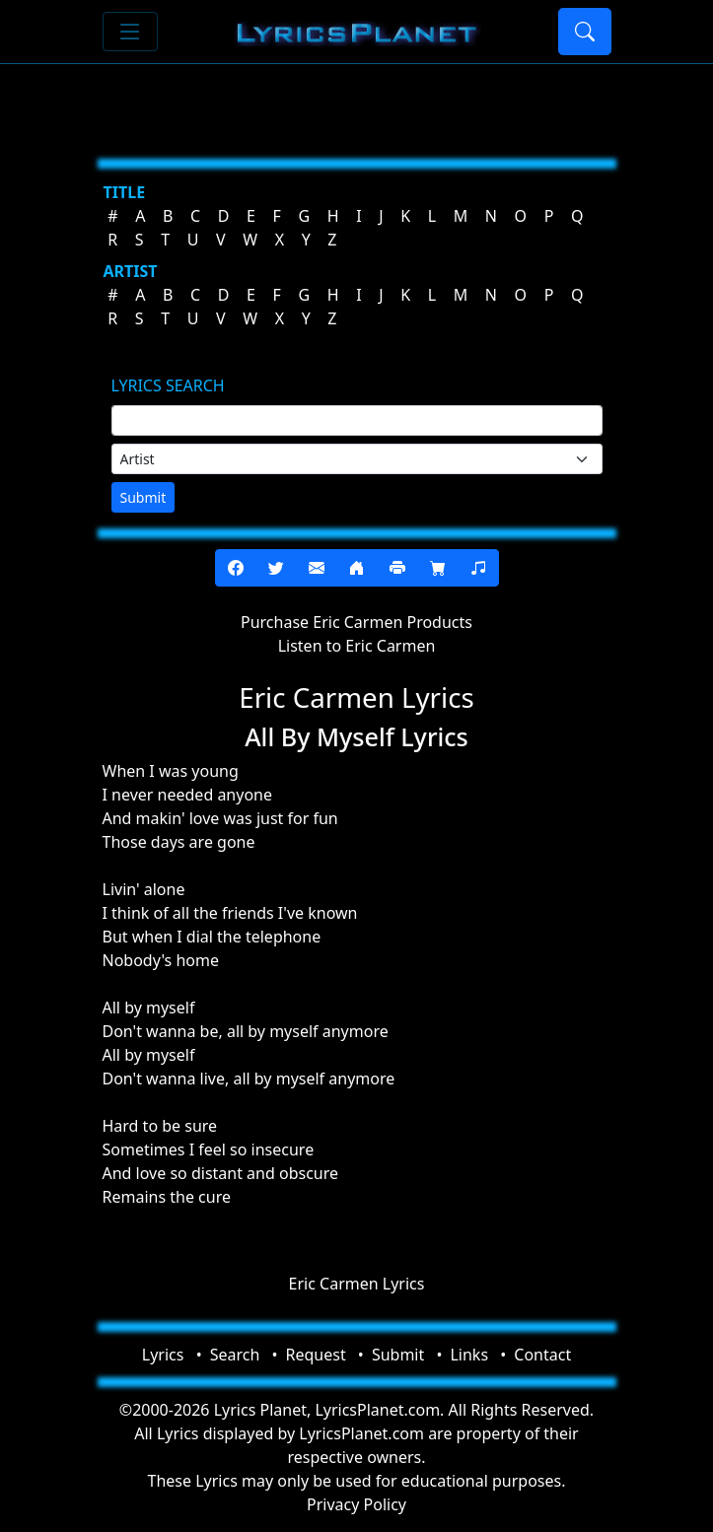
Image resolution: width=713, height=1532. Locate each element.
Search (235, 1354)
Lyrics (163, 1354)
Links (469, 1354)
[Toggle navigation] (130, 31)
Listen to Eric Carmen (357, 646)
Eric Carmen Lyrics (357, 1283)
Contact (542, 1354)
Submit (143, 497)
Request (316, 1354)
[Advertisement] (357, 103)
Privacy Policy (356, 1504)
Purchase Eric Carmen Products (356, 622)
